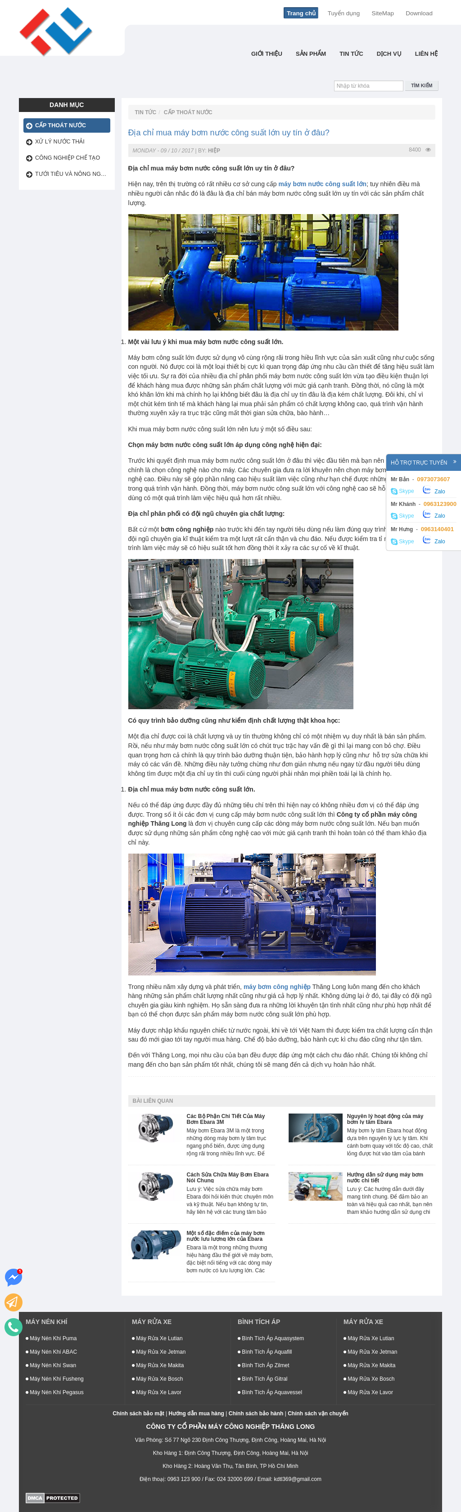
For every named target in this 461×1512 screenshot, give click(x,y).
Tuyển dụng (344, 13)
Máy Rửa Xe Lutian (157, 1338)
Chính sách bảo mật (138, 1413)
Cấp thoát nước (60, 125)
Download (419, 13)
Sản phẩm (311, 53)
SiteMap (383, 13)
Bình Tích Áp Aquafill (265, 1352)
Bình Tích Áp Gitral (263, 1379)
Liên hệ (426, 53)
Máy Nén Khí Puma (51, 1338)
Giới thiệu (266, 53)
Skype (402, 492)
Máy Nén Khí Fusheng (55, 1379)
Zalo (434, 490)
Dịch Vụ (389, 53)
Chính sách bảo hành (256, 1413)
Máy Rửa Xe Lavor (156, 1392)
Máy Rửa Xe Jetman (158, 1352)
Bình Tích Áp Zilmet (263, 1365)
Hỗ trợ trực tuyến (423, 462)
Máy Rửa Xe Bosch (157, 1379)
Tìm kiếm (421, 85)
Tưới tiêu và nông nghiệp (72, 174)
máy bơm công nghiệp (277, 986)
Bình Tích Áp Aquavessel (270, 1392)
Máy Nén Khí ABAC (51, 1352)
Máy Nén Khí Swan (51, 1365)
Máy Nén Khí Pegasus (55, 1392)
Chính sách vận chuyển (318, 1413)
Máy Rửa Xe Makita (158, 1365)
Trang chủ (301, 13)
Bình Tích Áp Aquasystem (271, 1338)
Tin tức (351, 53)
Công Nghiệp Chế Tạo (67, 158)
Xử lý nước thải (60, 142)
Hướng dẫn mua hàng (196, 1413)
